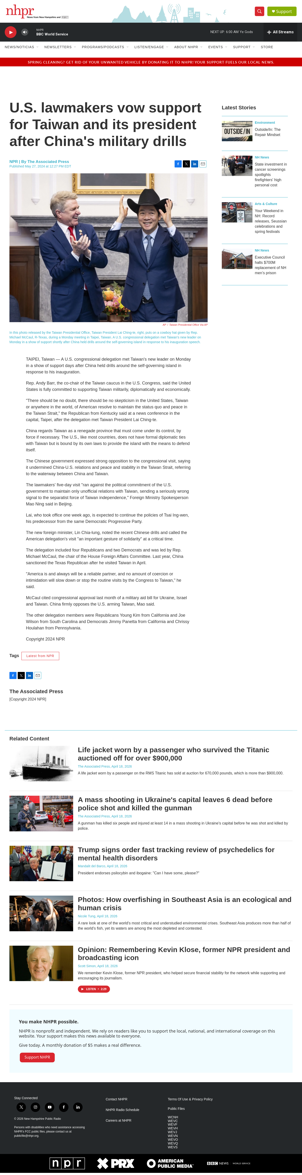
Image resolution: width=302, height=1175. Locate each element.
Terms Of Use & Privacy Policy (190, 1101)
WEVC (173, 1123)
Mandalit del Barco (91, 868)
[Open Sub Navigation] (38, 49)
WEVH (173, 1130)
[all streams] (280, 34)
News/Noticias (19, 49)
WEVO (173, 1142)
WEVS (172, 1149)
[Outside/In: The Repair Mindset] (237, 133)
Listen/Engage (149, 49)
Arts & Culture (266, 206)
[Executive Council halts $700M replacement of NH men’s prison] (237, 261)
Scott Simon (87, 968)
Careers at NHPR (118, 1122)
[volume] (25, 34)
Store (267, 49)
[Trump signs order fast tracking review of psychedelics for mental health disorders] (41, 865)
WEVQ (173, 1145)
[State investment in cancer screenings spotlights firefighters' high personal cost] (237, 168)
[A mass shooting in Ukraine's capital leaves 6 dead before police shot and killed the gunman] (41, 815)
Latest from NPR (40, 658)
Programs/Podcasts (103, 49)
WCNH (173, 1119)
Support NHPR (37, 1059)
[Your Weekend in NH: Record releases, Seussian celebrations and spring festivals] (237, 214)
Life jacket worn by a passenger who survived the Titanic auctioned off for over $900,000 (173, 756)
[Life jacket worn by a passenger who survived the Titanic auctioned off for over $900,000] (41, 765)
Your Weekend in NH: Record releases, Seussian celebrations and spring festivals (271, 223)
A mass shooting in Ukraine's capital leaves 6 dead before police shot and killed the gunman (175, 806)
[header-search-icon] (260, 12)
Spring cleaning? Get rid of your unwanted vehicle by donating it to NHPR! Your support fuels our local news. (151, 64)
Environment (265, 125)
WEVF (172, 1126)
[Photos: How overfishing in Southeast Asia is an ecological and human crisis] (41, 915)
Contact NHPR (116, 1101)
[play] (10, 34)
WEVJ (172, 1134)
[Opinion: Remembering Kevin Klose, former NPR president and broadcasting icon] (41, 965)
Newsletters (58, 49)
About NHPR (186, 49)
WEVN (173, 1138)
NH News (262, 159)
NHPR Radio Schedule (122, 1112)
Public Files (176, 1111)
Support (285, 12)
